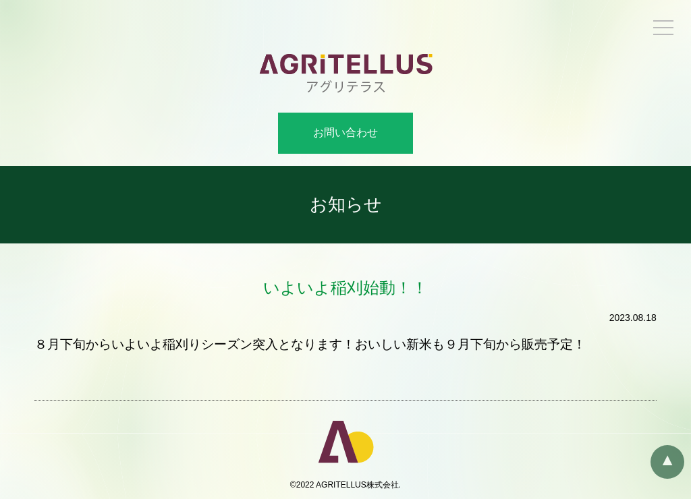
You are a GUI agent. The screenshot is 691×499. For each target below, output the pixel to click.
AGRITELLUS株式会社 (357, 485)
